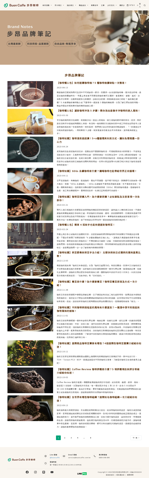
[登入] (139, 5)
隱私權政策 (120, 475)
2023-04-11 (62, 175)
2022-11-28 (62, 289)
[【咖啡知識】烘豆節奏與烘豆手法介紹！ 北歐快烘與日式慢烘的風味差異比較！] (30, 263)
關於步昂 (125, 5)
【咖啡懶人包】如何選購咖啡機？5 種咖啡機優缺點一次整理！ (92, 82)
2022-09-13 (62, 405)
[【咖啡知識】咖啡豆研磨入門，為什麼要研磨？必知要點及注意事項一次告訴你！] (30, 208)
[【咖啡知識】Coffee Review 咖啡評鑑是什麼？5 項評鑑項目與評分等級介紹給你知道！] (30, 380)
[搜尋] (145, 5)
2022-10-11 (62, 351)
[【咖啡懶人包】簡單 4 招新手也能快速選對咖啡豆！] (30, 236)
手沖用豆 (60, 5)
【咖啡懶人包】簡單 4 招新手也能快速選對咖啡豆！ (86, 224)
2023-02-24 (62, 229)
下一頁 (136, 438)
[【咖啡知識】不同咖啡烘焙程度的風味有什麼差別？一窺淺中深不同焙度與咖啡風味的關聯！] (30, 318)
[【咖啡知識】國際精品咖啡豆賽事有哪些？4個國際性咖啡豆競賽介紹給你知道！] (30, 353)
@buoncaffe (55, 457)
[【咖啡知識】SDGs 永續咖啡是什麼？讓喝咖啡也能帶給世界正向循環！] (30, 181)
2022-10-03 (62, 377)
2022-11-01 (62, 315)
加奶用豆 (72, 5)
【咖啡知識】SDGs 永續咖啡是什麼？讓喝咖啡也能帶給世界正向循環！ (97, 171)
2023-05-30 (62, 115)
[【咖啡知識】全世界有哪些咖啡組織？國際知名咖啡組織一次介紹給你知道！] (30, 408)
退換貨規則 (110, 475)
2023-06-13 (62, 87)
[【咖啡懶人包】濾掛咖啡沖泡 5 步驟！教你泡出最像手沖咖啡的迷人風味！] (30, 122)
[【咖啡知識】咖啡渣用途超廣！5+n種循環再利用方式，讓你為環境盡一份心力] (30, 149)
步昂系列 (112, 5)
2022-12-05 (62, 260)
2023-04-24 (62, 146)
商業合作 (94, 5)
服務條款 (130, 475)
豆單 (103, 5)
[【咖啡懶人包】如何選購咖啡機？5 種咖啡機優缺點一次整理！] (30, 94)
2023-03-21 (62, 204)
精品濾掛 (84, 5)
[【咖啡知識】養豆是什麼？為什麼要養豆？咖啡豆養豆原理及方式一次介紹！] (30, 291)
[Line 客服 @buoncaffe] (45, 456)
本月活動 (47, 5)
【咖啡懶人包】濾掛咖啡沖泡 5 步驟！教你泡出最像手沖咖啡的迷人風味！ (98, 110)
